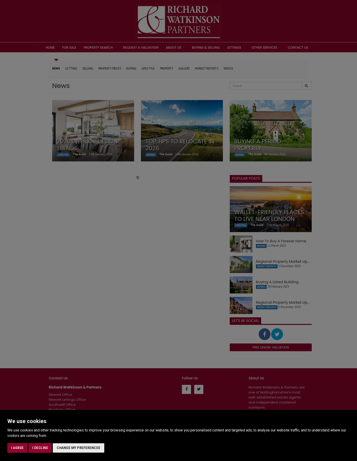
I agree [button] (17, 448)
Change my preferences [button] (78, 448)
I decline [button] (40, 448)
